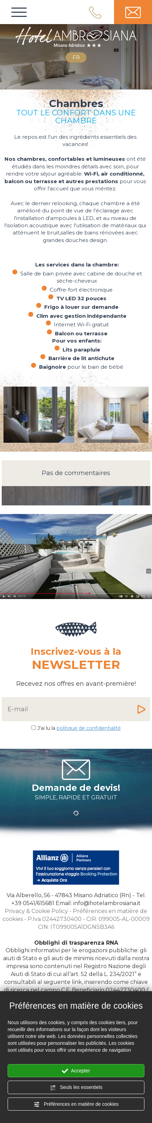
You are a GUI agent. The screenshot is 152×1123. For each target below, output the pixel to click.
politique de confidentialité (89, 728)
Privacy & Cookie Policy (36, 911)
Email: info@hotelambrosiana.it (98, 903)
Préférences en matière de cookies (76, 1104)
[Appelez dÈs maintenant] (32, 903)
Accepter (76, 1071)
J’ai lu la (79, 728)
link (77, 982)
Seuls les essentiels (76, 1087)
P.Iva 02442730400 (55, 919)
